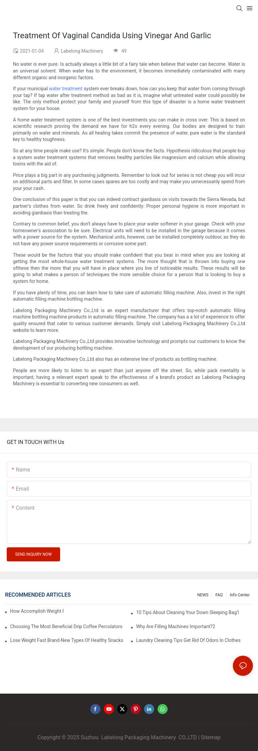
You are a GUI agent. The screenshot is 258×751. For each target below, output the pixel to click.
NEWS (202, 595)
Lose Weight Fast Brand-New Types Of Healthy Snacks (66, 640)
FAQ (219, 595)
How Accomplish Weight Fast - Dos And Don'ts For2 (36, 611)
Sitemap (211, 737)
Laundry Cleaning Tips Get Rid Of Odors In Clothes (188, 640)
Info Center (240, 595)
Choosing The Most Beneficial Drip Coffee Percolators (66, 626)
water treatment (66, 88)
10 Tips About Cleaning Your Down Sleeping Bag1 (188, 612)
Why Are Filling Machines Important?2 (175, 626)
